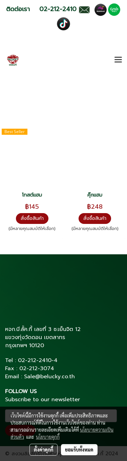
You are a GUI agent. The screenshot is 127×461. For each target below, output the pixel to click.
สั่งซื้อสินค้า (32, 218)
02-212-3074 (36, 368)
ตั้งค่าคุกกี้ (43, 449)
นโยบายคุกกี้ (48, 437)
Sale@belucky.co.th (49, 377)
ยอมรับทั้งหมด (79, 449)
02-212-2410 (34, 360)
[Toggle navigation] (118, 60)
